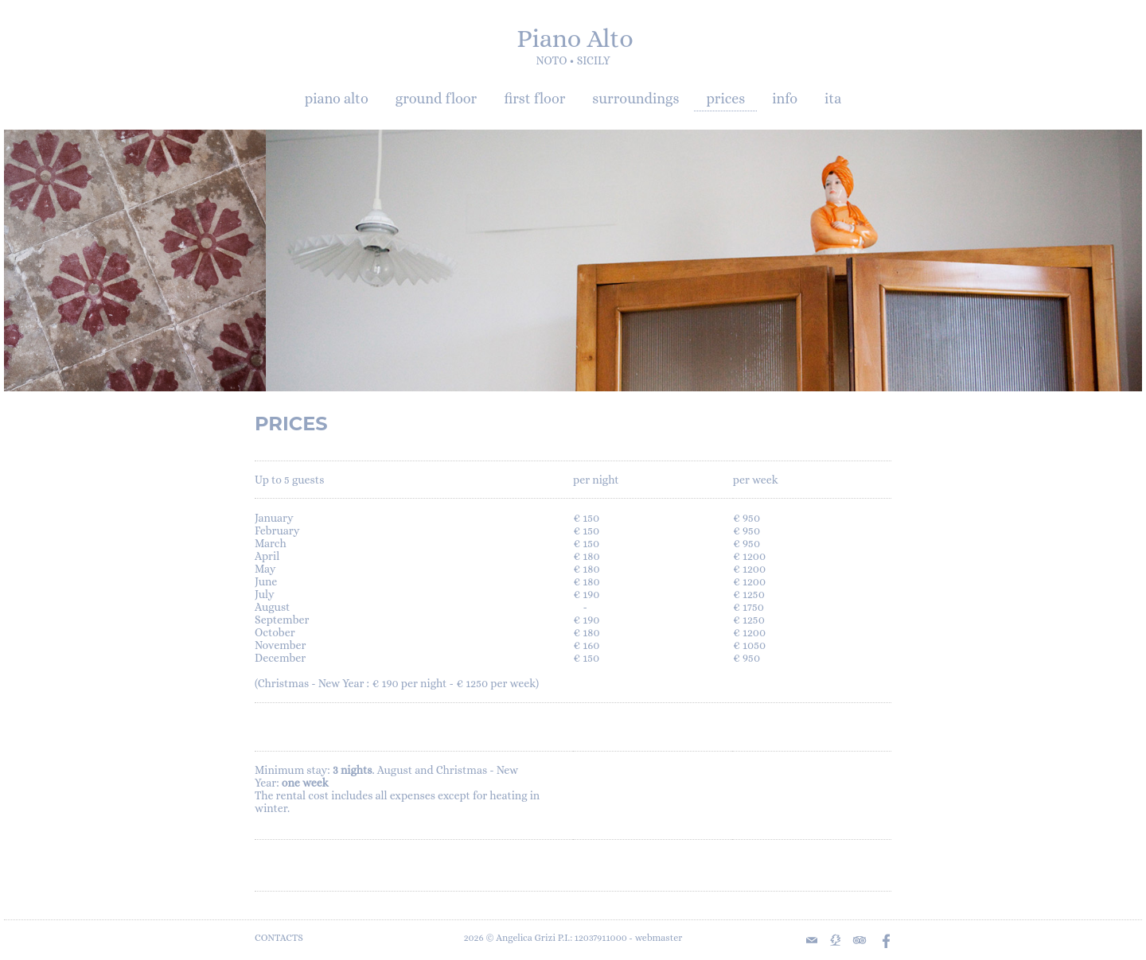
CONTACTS (279, 937)
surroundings (635, 99)
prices (725, 99)
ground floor (436, 99)
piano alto (336, 99)
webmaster (659, 937)
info (784, 99)
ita (832, 99)
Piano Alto (574, 38)
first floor (534, 99)
